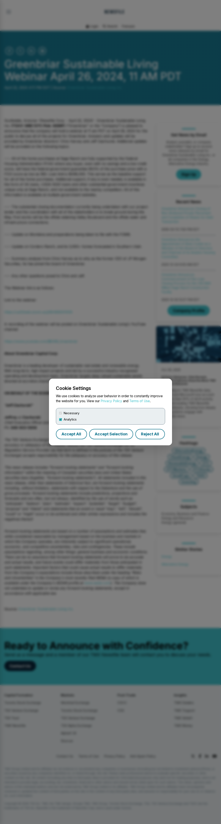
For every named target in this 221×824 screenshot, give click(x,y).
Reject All (150, 434)
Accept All (71, 434)
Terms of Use (139, 401)
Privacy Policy (111, 401)
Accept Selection (111, 434)
